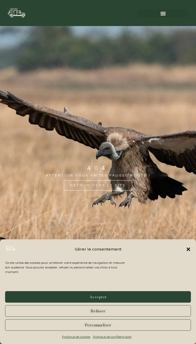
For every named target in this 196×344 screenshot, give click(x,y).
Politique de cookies (76, 337)
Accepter (98, 297)
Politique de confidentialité (112, 337)
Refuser (98, 311)
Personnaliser (98, 325)
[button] (188, 249)
